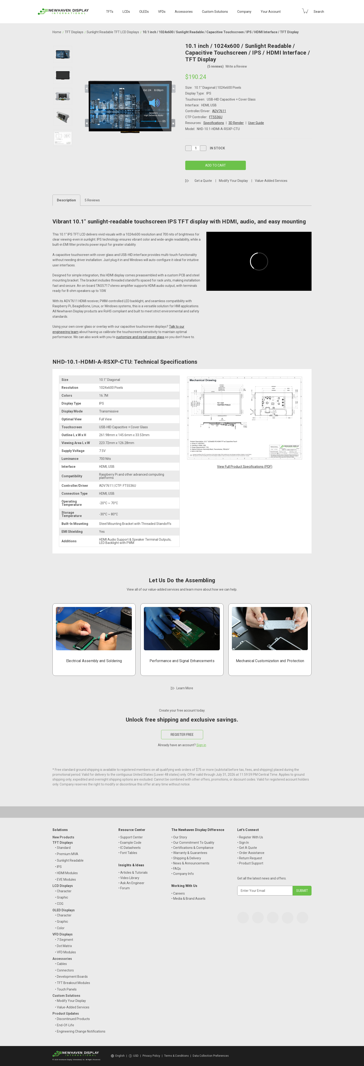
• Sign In (243, 842)
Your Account (271, 11)
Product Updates (65, 1013)
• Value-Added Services (72, 1007)
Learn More (184, 688)
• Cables (61, 964)
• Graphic (61, 897)
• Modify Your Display (70, 1001)
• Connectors (64, 970)
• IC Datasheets (129, 848)
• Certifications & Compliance (192, 848)
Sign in (201, 745)
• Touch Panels (66, 989)
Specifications (213, 123)
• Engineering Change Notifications (80, 1031)
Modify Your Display (233, 181)
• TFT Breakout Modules (72, 983)
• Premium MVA (66, 854)
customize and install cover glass (140, 337)
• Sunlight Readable (69, 860)
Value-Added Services (271, 181)
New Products (63, 837)
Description (66, 200)
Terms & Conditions (176, 1055)
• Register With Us (250, 837)
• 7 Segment (64, 940)
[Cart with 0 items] (305, 10)
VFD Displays (62, 934)
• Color (60, 928)
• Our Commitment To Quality (192, 842)
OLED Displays (63, 910)
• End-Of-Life (64, 1025)
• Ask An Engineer (131, 883)
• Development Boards (71, 976)
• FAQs (176, 868)
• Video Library (128, 878)
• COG (59, 904)
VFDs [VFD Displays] (162, 11)
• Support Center (130, 837)
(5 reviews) (215, 66)
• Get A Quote (247, 848)
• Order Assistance (250, 853)
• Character (63, 891)
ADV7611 (219, 111)
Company (244, 11)
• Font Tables (127, 853)
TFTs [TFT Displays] (109, 11)
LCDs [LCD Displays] (126, 11)
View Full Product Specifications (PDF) (244, 466)
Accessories (184, 11)
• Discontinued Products (72, 1019)
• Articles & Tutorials (133, 872)
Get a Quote (203, 181)
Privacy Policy (151, 1055)
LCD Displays (62, 886)
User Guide (256, 123)
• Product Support (250, 863)
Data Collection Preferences (211, 1055)
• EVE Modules (65, 879)
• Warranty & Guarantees (189, 853)
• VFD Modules (65, 952)
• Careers (178, 893)
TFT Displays (62, 842)
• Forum (124, 888)
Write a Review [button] (236, 66)
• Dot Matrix (63, 946)
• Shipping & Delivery (186, 858)
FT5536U (215, 117)
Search (319, 11)
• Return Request (249, 858)
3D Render (236, 123)
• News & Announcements (190, 863)
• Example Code (129, 842)
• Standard (63, 848)
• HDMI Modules (66, 873)
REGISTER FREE (182, 734)
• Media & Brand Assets (188, 898)
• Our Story (179, 837)
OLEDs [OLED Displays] (144, 11)
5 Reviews (92, 200)
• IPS (58, 867)
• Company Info (182, 874)
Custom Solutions (215, 11)
